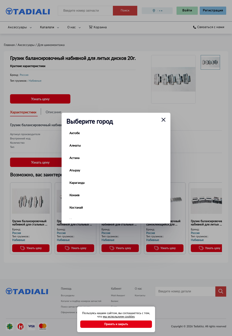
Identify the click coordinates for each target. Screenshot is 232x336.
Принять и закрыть (116, 324)
